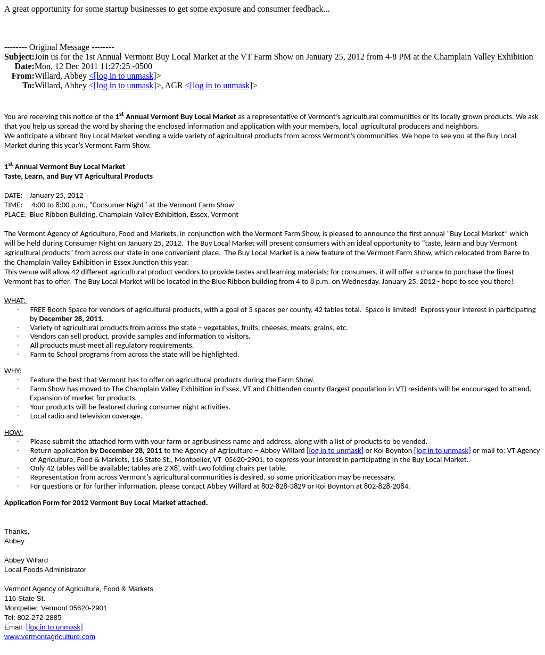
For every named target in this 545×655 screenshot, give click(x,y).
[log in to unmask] (125, 75)
